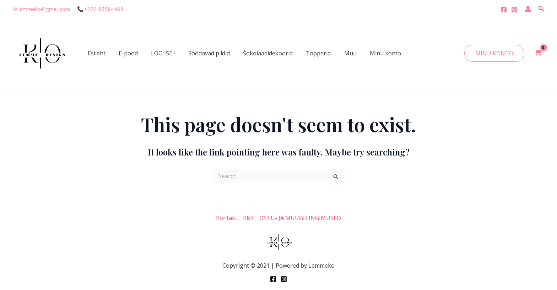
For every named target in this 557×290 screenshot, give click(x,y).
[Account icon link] (528, 9)
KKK (248, 218)
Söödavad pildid (202, 53)
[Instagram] (514, 9)
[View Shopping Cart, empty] (538, 53)
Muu (338, 53)
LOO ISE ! (158, 53)
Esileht (95, 53)
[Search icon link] (541, 8)
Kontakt (226, 218)
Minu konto (371, 53)
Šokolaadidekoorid (259, 53)
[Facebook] (504, 9)
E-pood (125, 53)
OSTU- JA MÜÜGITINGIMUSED (300, 218)
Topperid (308, 53)
